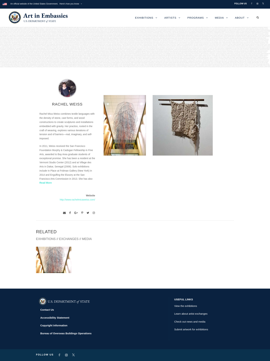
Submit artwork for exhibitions (191, 329)
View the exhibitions (185, 305)
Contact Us (47, 309)
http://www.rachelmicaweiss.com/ (77, 199)
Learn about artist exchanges (190, 313)
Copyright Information (54, 325)
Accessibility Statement (54, 317)
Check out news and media (189, 321)
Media (219, 17)
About (240, 17)
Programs (195, 17)
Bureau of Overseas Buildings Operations (66, 333)
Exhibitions (144, 17)
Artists (170, 17)
